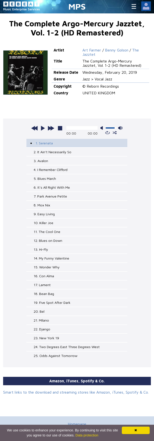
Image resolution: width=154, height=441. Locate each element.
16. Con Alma (44, 276)
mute (102, 128)
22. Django (42, 329)
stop (60, 128)
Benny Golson (116, 50)
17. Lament (42, 285)
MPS (77, 6)
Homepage (77, 424)
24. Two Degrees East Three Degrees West (67, 347)
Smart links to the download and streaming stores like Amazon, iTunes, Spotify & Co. (76, 392)
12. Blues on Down (48, 240)
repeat (108, 132)
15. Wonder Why (47, 267)
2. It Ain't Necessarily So (52, 152)
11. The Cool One (47, 232)
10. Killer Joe (43, 223)
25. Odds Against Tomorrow (55, 356)
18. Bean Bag (44, 294)
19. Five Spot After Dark (52, 302)
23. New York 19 (46, 338)
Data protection (86, 435)
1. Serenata (44, 143)
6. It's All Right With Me (52, 187)
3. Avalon (41, 161)
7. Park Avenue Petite (50, 196)
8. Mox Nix (42, 205)
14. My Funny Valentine (51, 258)
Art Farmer (91, 50)
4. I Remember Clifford (51, 170)
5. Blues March (45, 178)
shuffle (115, 132)
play (43, 128)
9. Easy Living (44, 214)
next (51, 128)
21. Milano (41, 320)
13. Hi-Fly (41, 249)
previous (34, 128)
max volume (120, 128)
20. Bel (39, 311)
